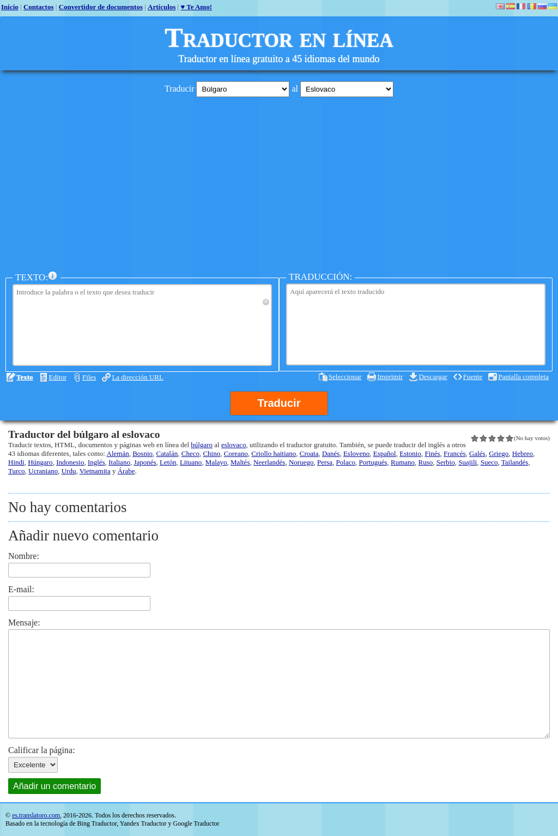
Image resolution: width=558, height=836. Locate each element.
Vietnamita (95, 471)
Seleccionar (345, 376)
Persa (324, 462)
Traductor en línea (279, 37)
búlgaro (202, 445)
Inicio (10, 7)
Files (89, 377)
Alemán (118, 453)
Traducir (279, 403)
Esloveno (356, 453)
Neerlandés (269, 462)
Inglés (96, 462)
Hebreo (522, 453)
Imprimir (390, 376)
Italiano (119, 462)
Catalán (167, 453)
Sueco (489, 462)
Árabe (126, 471)
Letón (168, 462)
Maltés (240, 462)
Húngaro (40, 462)
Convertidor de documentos (101, 7)
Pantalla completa (523, 376)
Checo (190, 453)
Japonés (145, 462)
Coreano (236, 453)
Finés (432, 453)
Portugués (373, 462)
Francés (454, 453)
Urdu (69, 471)
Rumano (403, 462)
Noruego (301, 462)
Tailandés (515, 462)
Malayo (216, 462)
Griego (498, 453)
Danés (331, 453)
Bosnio (142, 453)
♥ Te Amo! (196, 7)
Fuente (472, 376)
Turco (16, 471)
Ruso (425, 462)
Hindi (16, 462)
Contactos (38, 7)
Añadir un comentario (54, 786)
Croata (309, 453)
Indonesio (70, 462)
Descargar (432, 376)
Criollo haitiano (273, 453)
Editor (58, 377)
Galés (477, 453)
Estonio (410, 453)
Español (384, 453)
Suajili (467, 462)
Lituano (191, 462)
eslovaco (233, 445)
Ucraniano (43, 471)
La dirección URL (137, 377)
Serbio (445, 462)
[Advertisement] (279, 181)
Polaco (345, 462)
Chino (211, 453)
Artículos (161, 7)
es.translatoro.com (36, 815)
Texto (24, 377)
